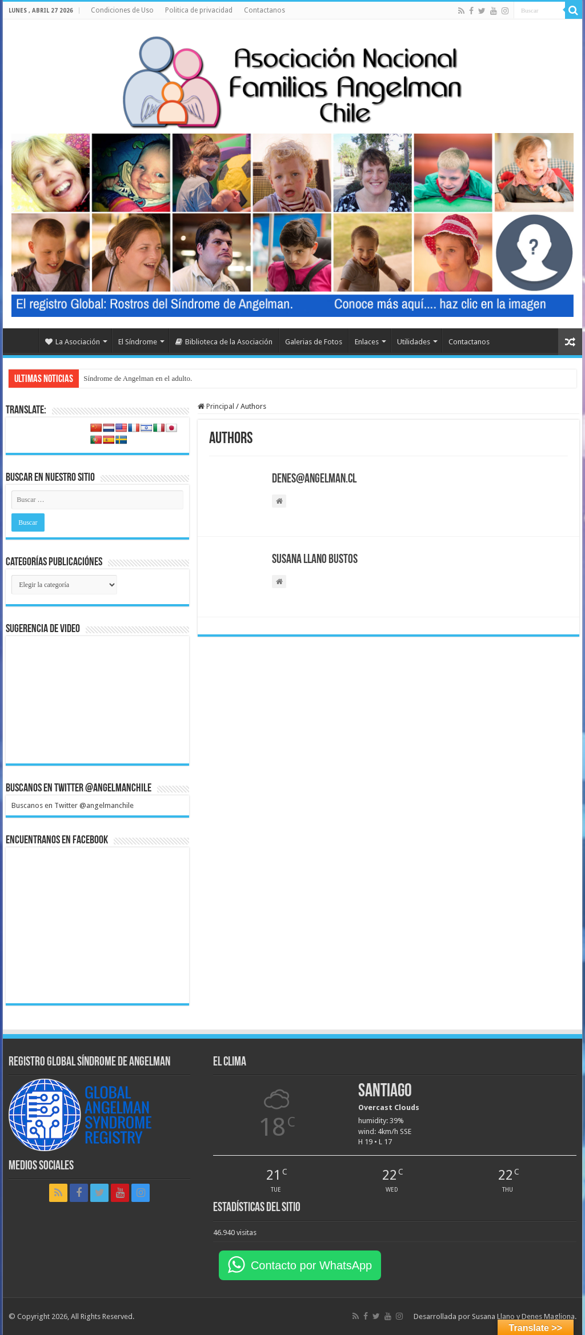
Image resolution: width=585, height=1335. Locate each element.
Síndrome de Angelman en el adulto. (137, 378)
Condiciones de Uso (122, 10)
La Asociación (72, 341)
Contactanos (264, 10)
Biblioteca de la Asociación (224, 341)
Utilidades (413, 341)
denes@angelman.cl (314, 479)
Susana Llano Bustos (315, 559)
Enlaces (367, 341)
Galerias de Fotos (313, 341)
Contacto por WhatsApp (311, 1265)
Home (23, 340)
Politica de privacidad (199, 10)
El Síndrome (137, 341)
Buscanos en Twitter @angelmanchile (78, 788)
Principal (216, 406)
